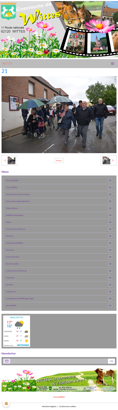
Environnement (12, 257)
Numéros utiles (12, 264)
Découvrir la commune (15, 229)
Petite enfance (12, 208)
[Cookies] (6, 403)
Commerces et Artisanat (16, 271)
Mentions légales (49, 406)
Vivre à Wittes (12, 187)
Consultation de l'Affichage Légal (19, 298)
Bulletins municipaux (14, 215)
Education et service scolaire (18, 194)
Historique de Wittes (14, 243)
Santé (8, 222)
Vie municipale (12, 180)
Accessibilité (11, 305)
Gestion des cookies (67, 406)
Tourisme (10, 250)
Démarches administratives (18, 201)
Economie (10, 277)
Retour (59, 160)
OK (111, 361)
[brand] (7, 64)
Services (9, 236)
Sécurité (9, 284)
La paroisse (11, 291)
